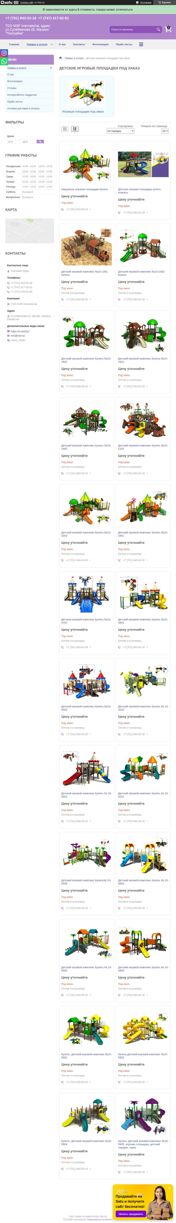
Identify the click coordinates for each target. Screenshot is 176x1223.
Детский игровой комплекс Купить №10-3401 (143, 534)
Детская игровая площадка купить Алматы (139, 191)
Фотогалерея (100, 44)
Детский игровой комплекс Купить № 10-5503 (86, 969)
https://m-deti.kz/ (20, 331)
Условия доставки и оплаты (23, 108)
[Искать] (158, 29)
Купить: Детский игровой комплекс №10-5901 (86, 1056)
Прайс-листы (124, 44)
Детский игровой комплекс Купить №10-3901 (143, 621)
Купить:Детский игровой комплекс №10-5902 (143, 1056)
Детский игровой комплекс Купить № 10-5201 (143, 795)
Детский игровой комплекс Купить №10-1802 (86, 447)
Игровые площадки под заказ (83, 111)
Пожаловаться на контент (100, 1219)
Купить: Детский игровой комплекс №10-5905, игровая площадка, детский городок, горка (143, 1144)
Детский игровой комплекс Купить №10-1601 (143, 360)
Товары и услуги (37, 44)
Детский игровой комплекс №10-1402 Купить (141, 273)
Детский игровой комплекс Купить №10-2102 (143, 447)
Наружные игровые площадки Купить (84, 189)
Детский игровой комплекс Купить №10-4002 (86, 708)
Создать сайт (27, 2)
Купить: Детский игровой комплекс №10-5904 (86, 1142)
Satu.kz (103, 1216)
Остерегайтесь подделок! (22, 94)
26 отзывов (145, 2)
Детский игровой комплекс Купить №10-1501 (86, 360)
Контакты (79, 44)
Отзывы (11, 88)
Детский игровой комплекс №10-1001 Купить (84, 273)
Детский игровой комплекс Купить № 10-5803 (143, 882)
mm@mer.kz (18, 335)
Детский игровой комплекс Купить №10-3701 (86, 621)
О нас (62, 44)
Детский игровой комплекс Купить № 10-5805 (143, 969)
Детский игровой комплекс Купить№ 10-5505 (86, 882)
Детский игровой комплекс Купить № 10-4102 (143, 708)
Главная (14, 44)
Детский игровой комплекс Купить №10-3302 (86, 534)
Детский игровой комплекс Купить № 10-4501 (86, 795)
